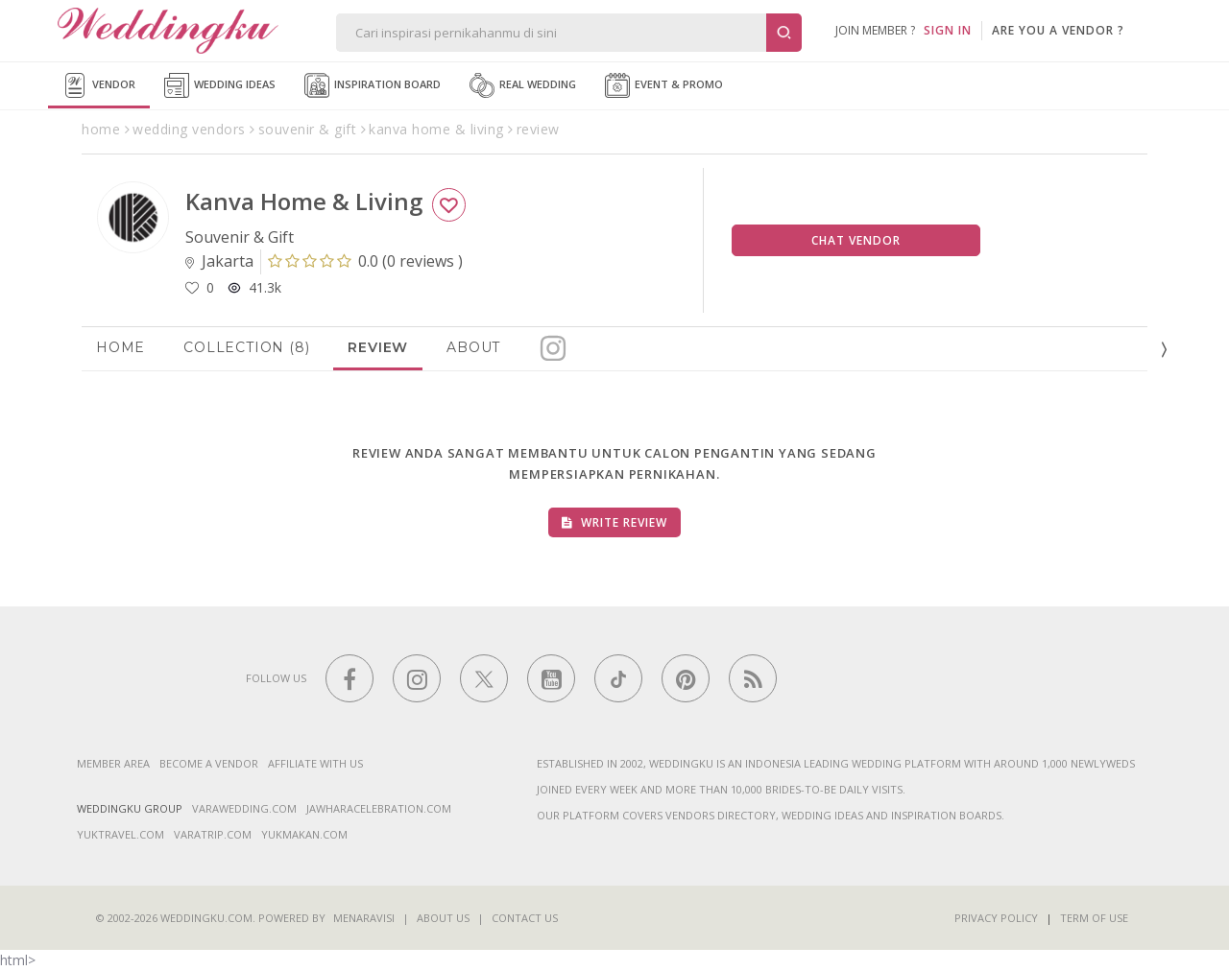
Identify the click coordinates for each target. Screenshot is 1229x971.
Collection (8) (246, 347)
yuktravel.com (120, 834)
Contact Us (525, 918)
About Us (443, 918)
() (365, 261)
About (473, 347)
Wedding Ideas (220, 85)
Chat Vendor (856, 240)
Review (378, 347)
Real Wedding (523, 85)
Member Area (113, 763)
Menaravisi (364, 918)
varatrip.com (213, 834)
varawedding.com (244, 808)
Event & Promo (664, 85)
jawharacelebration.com (378, 808)
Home (120, 347)
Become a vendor (208, 763)
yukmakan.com (304, 834)
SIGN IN (948, 30)
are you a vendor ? (1058, 30)
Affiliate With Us (315, 763)
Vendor (98, 85)
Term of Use (1094, 918)
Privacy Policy (996, 918)
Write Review (614, 522)
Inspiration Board (372, 85)
